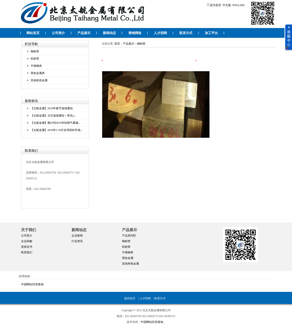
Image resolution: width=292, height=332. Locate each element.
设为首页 (213, 5)
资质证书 (26, 246)
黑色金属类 (38, 73)
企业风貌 (26, 241)
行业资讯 (77, 241)
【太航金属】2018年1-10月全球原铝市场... (57, 130)
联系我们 (26, 252)
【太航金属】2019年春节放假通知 (52, 108)
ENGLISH (238, 5)
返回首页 (129, 298)
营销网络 (134, 33)
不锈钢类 (36, 65)
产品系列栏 (129, 235)
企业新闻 (77, 235)
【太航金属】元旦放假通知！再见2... (53, 115)
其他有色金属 (39, 80)
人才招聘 (160, 33)
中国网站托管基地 (32, 284)
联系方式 (185, 33)
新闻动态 (109, 33)
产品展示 (83, 33)
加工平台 (211, 33)
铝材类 (35, 58)
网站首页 (33, 33)
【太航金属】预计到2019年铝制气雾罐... (55, 122)
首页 (117, 43)
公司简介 (58, 33)
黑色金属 (127, 258)
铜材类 (35, 51)
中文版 (227, 5)
